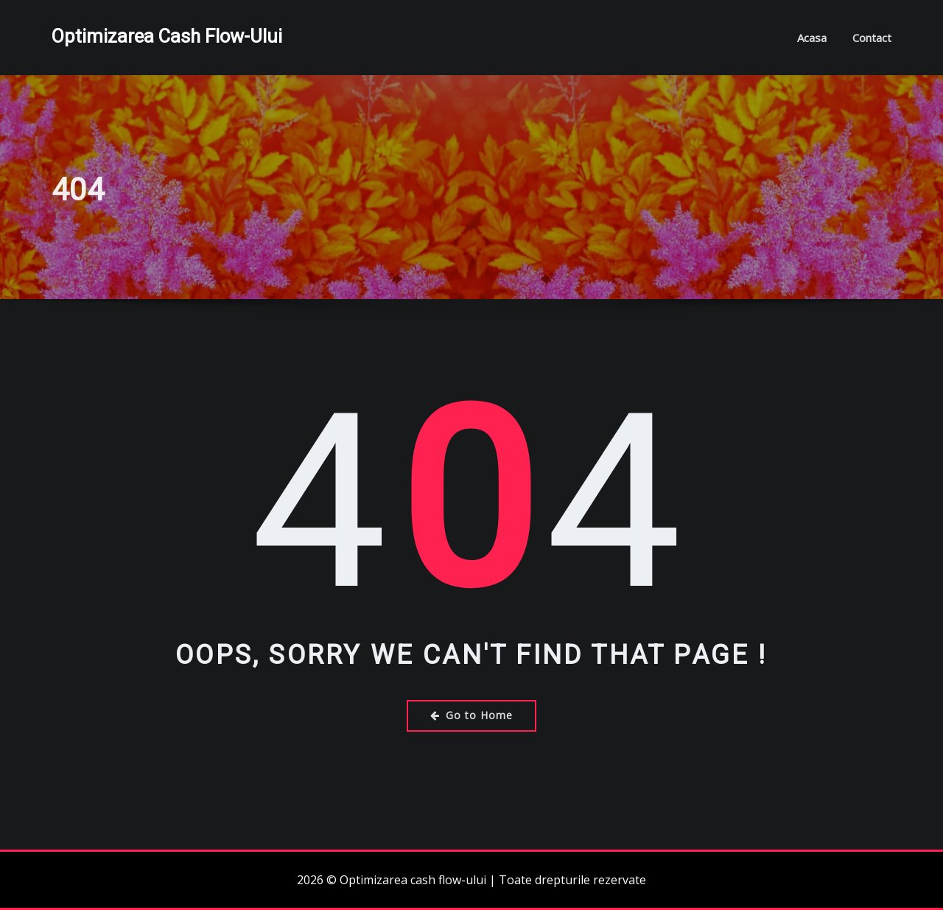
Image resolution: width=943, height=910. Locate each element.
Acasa (812, 37)
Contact (871, 37)
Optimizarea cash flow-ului (167, 36)
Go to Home (471, 715)
